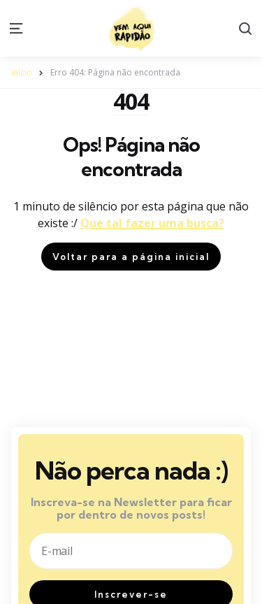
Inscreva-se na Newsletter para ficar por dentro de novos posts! (131, 509)
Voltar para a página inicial (131, 256)
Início (21, 72)
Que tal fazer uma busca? (152, 223)
